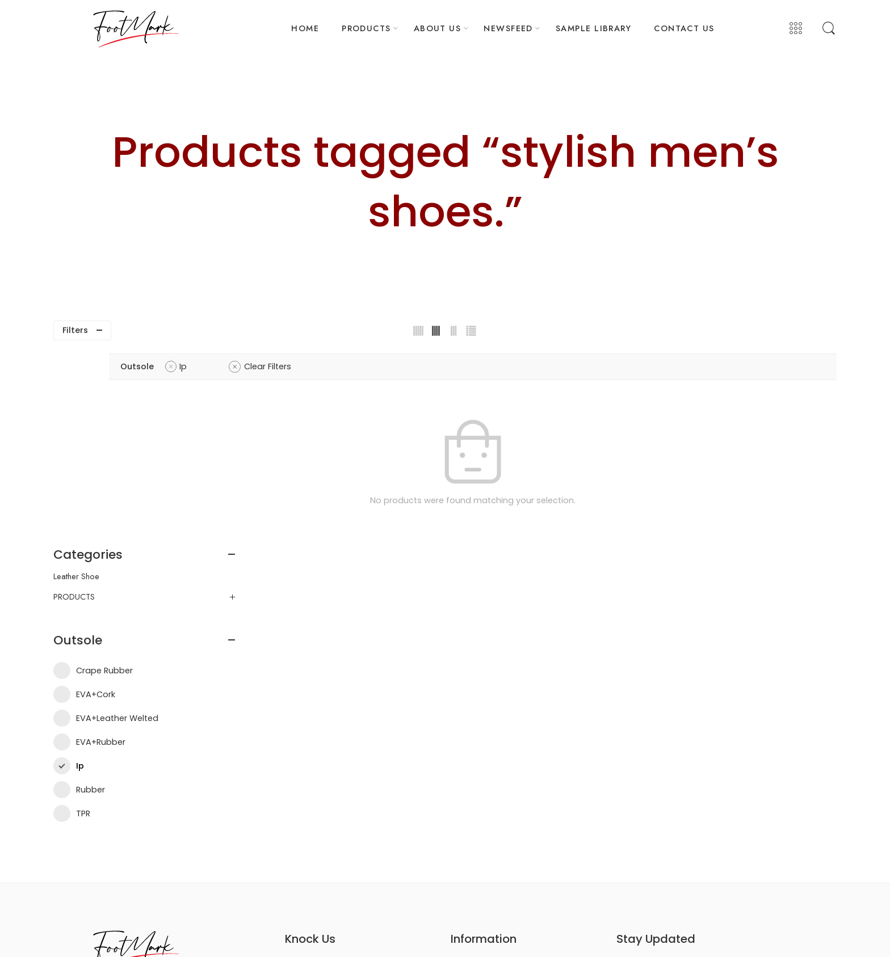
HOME (305, 28)
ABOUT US (437, 28)
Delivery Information (485, 779)
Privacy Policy (475, 798)
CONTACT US (684, 28)
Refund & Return (479, 836)
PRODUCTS (366, 28)
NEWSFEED (508, 28)
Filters (75, 330)
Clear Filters (416, 366)
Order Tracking (478, 817)
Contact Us (662, 822)
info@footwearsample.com (351, 816)
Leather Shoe (76, 383)
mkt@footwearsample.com (351, 798)
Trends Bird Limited (582, 933)
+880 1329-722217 (327, 780)
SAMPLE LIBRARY (593, 28)
